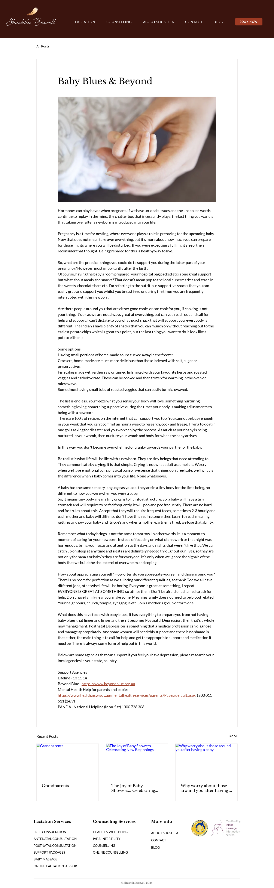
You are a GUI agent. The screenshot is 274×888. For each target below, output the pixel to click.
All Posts (42, 46)
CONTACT (158, 840)
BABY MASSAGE (46, 859)
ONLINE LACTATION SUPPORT (56, 866)
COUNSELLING (104, 845)
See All (233, 736)
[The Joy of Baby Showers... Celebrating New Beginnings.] (137, 761)
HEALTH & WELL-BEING (110, 832)
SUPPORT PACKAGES (49, 852)
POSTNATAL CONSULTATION (55, 845)
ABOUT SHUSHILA (164, 833)
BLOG (155, 847)
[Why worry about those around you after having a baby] (206, 761)
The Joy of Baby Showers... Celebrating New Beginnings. (133, 788)
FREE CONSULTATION (50, 832)
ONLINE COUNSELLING (110, 852)
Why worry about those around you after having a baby (206, 788)
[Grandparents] (67, 761)
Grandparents (55, 785)
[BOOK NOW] (248, 21)
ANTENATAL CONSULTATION (55, 839)
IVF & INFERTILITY (106, 839)
